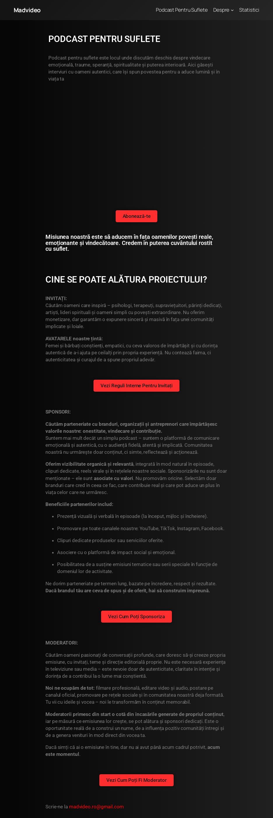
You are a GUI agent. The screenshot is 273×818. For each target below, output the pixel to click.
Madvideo (27, 10)
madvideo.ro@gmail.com (96, 807)
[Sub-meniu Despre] (232, 9)
